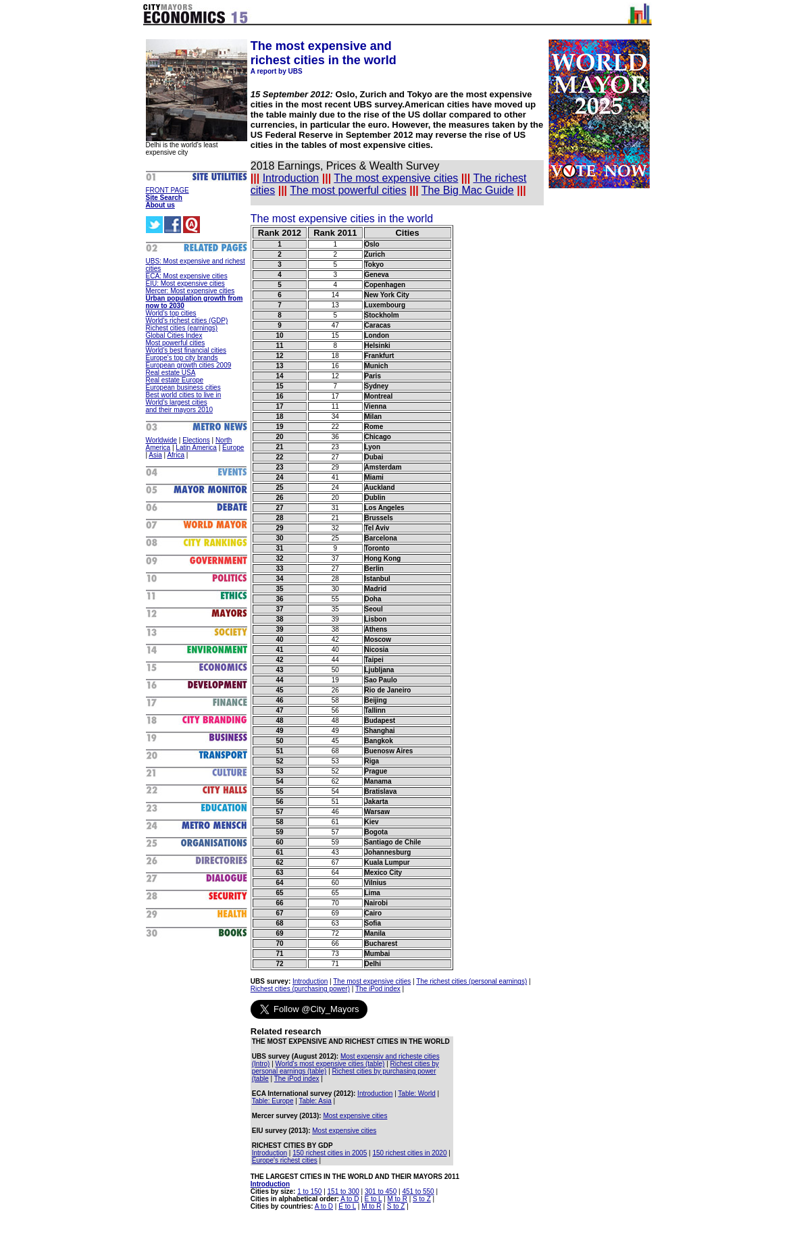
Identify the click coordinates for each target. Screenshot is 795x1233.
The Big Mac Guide (467, 190)
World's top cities (171, 313)
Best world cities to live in (184, 395)
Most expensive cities (355, 1115)
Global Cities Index (174, 335)
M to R (397, 1199)
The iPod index (378, 988)
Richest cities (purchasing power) (300, 988)
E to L (373, 1199)
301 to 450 (380, 1191)
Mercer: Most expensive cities (190, 291)
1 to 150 (309, 1191)
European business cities (183, 387)
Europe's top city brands (182, 357)
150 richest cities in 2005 (329, 1153)
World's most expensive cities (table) (330, 1063)
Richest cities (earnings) (182, 328)
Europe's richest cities (284, 1160)
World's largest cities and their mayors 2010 (179, 406)
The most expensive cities (396, 178)
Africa (175, 455)
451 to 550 (418, 1191)
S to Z (422, 1199)
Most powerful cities (175, 343)
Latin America (196, 447)
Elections (196, 440)
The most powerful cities (348, 190)
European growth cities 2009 (189, 365)
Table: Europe (273, 1101)
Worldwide (162, 440)
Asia (155, 455)
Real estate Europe (175, 380)
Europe (233, 447)
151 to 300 (343, 1191)
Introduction (291, 178)
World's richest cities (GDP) (187, 320)
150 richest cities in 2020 (409, 1153)
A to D (349, 1199)
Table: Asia (315, 1101)
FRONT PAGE (167, 190)
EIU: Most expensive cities (185, 283)
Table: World (416, 1093)
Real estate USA (171, 372)
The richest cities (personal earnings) (471, 981)
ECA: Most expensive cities (187, 276)
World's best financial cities (186, 350)
